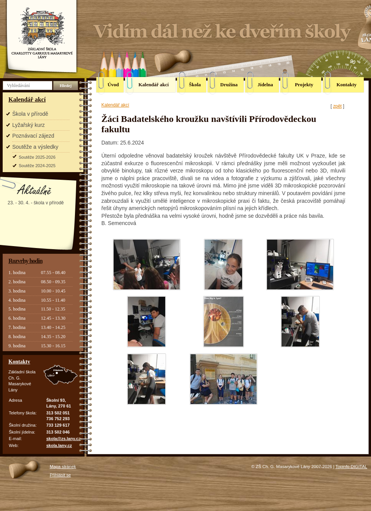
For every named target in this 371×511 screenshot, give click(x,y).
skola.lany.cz (59, 445)
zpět (337, 106)
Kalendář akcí (27, 99)
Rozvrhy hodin (25, 261)
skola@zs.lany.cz (63, 438)
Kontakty (19, 362)
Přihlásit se (60, 475)
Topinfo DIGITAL (351, 466)
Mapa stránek (63, 466)
